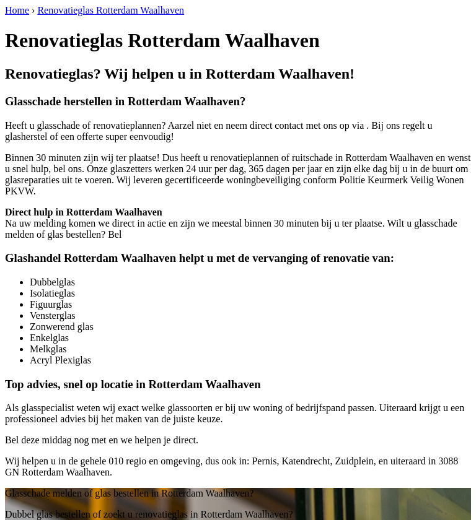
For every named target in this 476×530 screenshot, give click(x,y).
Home (17, 10)
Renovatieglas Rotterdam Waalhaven (110, 10)
